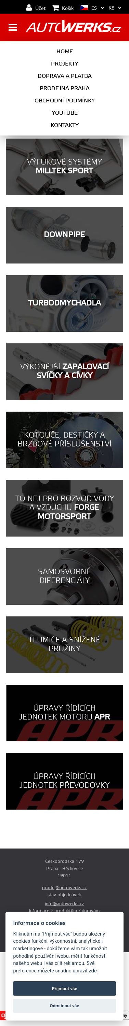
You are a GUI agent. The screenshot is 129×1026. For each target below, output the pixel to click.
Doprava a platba (65, 76)
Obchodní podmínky (65, 100)
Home (64, 51)
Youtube (65, 113)
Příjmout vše (64, 988)
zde (93, 971)
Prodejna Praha (65, 88)
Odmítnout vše (64, 1005)
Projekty (64, 63)
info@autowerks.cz (64, 904)
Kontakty (65, 125)
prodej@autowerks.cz (64, 887)
